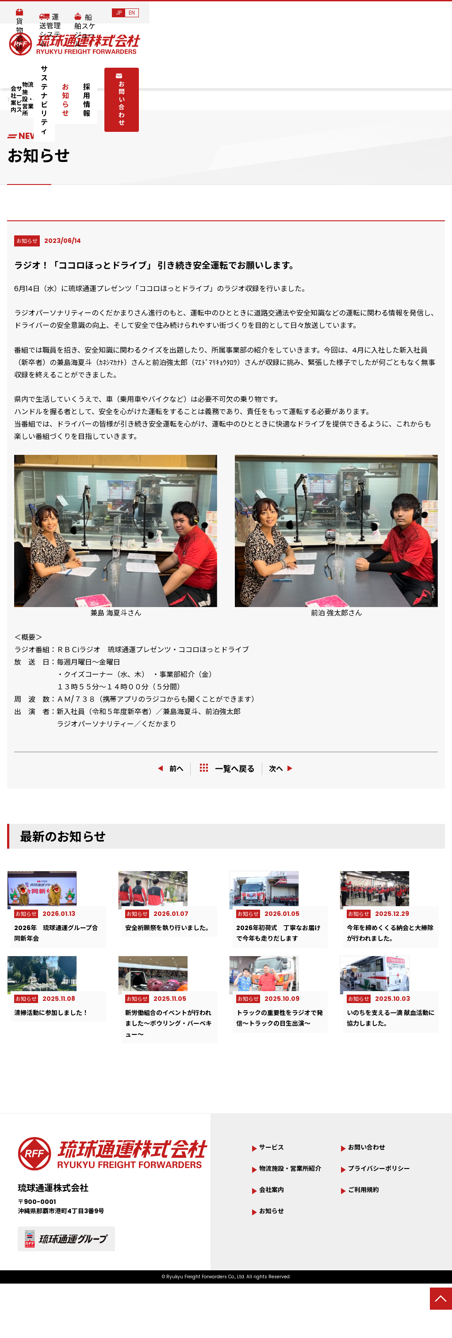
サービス (102, 74)
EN (434, 12)
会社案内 (56, 74)
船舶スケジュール (374, 13)
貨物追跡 (256, 13)
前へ (167, 768)
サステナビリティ (230, 73)
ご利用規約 (368, 1242)
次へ (285, 768)
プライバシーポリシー (380, 1215)
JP (421, 12)
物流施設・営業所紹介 (291, 1215)
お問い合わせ (377, 73)
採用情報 (315, 73)
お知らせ (278, 73)
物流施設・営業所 (160, 74)
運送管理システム (309, 13)
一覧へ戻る (227, 768)
